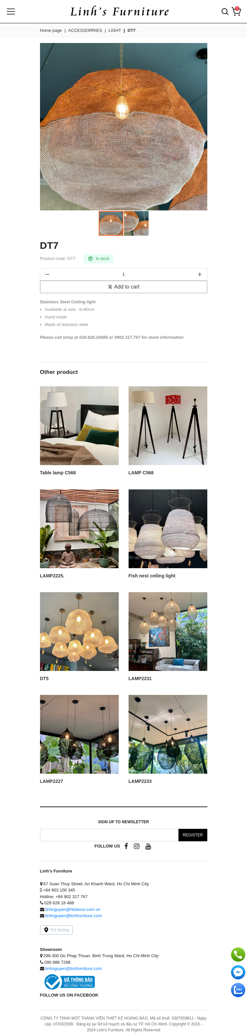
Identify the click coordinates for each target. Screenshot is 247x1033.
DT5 (44, 678)
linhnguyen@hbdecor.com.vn (72, 909)
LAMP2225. (52, 575)
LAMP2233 (140, 781)
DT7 (132, 30)
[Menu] (11, 11)
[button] (225, 11)
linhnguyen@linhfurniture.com (73, 915)
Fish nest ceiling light (152, 575)
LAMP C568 (141, 472)
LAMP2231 (140, 678)
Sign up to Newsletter (123, 822)
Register (193, 835)
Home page (51, 30)
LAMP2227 (51, 781)
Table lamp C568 (58, 472)
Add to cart (123, 287)
